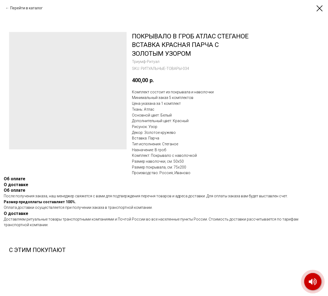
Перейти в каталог (26, 8)
